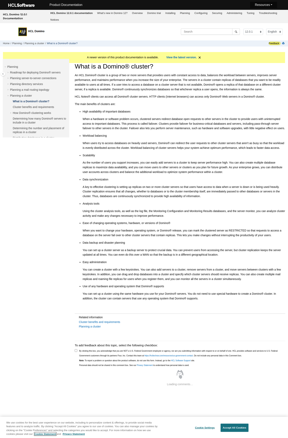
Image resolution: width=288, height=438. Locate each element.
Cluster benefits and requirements (33, 107)
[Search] (236, 31)
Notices (54, 19)
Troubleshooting (268, 13)
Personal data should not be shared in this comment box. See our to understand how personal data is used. (134, 365)
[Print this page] (283, 43)
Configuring (201, 13)
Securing (217, 13)
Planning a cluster (34, 43)
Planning (185, 13)
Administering (234, 13)
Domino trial (154, 13)
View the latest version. (181, 57)
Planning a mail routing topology (29, 89)
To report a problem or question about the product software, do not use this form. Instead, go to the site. (137, 360)
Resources (262, 4)
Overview (137, 13)
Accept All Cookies (234, 429)
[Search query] (210, 31)
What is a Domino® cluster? (62, 43)
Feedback (274, 43)
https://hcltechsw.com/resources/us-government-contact (168, 356)
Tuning (250, 13)
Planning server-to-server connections (33, 78)
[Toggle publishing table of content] (3, 74)
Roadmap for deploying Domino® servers (35, 72)
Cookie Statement (45, 435)
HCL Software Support (181, 360)
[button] (5, 67)
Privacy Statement (145, 365)
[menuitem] (71, 13)
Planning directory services (26, 84)
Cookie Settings (205, 429)
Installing (170, 13)
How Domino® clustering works (32, 112)
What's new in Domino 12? (112, 13)
